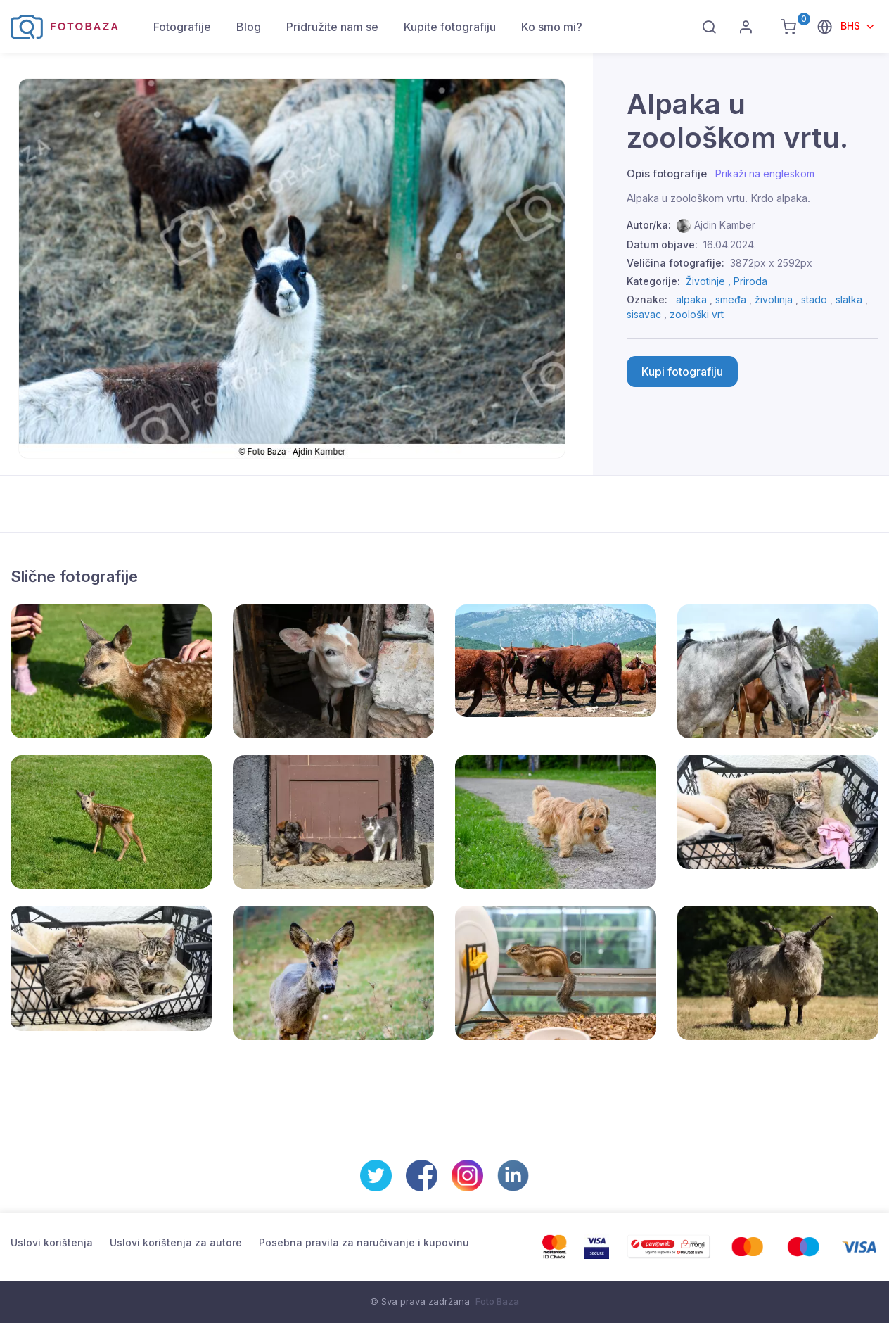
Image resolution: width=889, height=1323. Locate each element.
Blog (248, 27)
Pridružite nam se (332, 27)
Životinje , (710, 281)
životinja (774, 299)
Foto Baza (497, 1301)
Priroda (750, 281)
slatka (849, 299)
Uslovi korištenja (52, 1242)
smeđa (730, 299)
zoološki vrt (697, 314)
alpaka (691, 299)
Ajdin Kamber (724, 225)
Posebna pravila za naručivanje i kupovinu (364, 1242)
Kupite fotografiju (450, 27)
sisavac (644, 314)
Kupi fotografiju (682, 372)
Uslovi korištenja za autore (176, 1242)
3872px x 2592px (771, 263)
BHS (851, 26)
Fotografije (182, 27)
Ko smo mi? (551, 27)
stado (814, 299)
